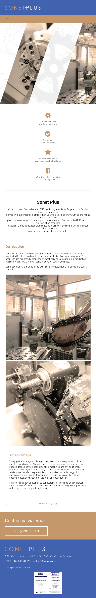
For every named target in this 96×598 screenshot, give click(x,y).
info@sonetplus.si (46, 561)
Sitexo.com (25, 568)
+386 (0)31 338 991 (21, 561)
